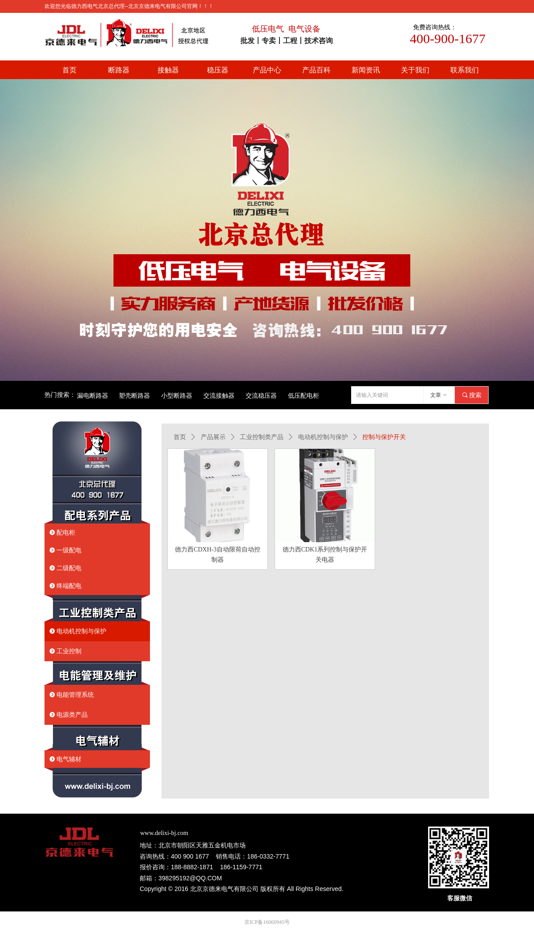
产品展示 (213, 437)
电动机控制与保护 (323, 437)
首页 (180, 437)
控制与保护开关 (384, 437)
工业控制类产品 (261, 437)
